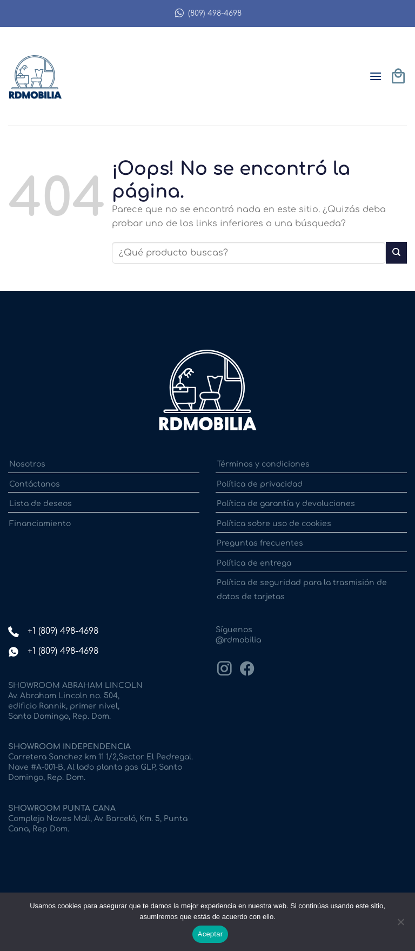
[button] (375, 76)
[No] (400, 925)
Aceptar (210, 934)
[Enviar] (396, 252)
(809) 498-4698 (208, 13)
